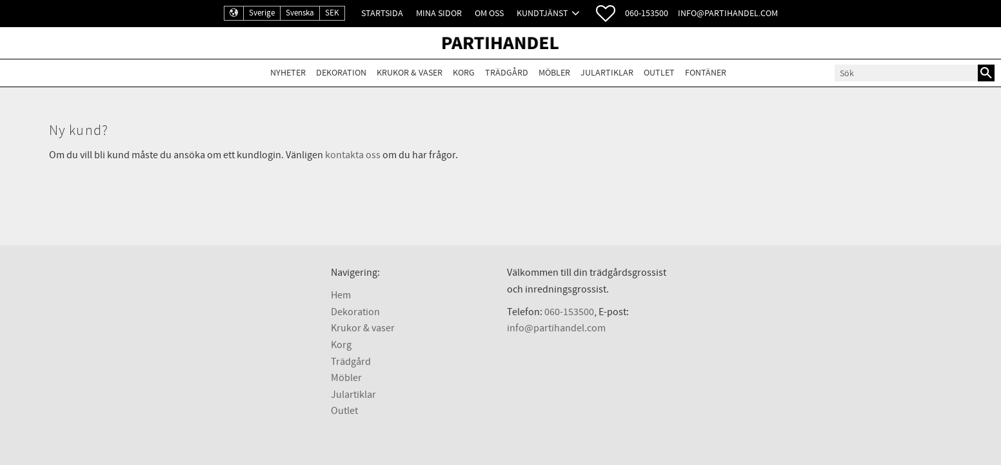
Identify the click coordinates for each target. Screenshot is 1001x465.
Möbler (346, 377)
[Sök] (986, 73)
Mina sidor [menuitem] (439, 13)
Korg (341, 344)
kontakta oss (353, 155)
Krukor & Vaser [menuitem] (409, 73)
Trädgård (351, 361)
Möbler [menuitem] (554, 73)
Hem (341, 295)
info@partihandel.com (728, 13)
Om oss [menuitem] (489, 13)
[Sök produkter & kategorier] (906, 73)
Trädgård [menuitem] (506, 73)
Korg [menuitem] (464, 73)
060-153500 (646, 13)
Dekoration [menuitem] (341, 73)
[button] (605, 13)
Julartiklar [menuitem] (606, 73)
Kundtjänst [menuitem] (542, 13)
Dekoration (355, 311)
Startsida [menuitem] (382, 13)
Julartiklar (353, 394)
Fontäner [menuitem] (705, 73)
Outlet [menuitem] (659, 73)
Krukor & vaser (363, 328)
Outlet (344, 410)
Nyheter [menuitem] (288, 73)
